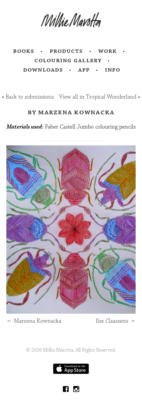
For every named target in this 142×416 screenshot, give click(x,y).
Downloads (43, 70)
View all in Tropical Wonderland (97, 96)
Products (66, 51)
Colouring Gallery (68, 60)
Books (24, 51)
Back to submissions (30, 96)
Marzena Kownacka (33, 321)
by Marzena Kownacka (71, 112)
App (84, 70)
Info (113, 70)
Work (107, 51)
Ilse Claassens (116, 321)
